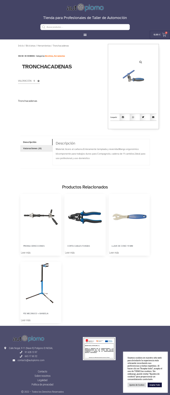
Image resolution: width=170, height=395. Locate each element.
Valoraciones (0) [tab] (32, 148)
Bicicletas (30, 45)
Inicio (21, 45)
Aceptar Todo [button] (154, 385)
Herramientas (44, 45)
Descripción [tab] (29, 142)
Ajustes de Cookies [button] (136, 385)
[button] (85, 34)
